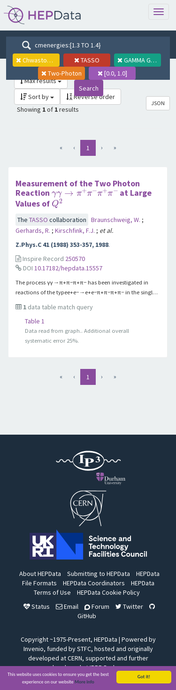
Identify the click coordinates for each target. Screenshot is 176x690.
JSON (158, 103)
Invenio (33, 648)
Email (67, 606)
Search (89, 88)
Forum (96, 606)
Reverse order (90, 96)
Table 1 (35, 321)
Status (36, 606)
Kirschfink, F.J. (75, 230)
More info (84, 683)
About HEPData (40, 573)
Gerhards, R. (33, 230)
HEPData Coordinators (94, 583)
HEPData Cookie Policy (108, 592)
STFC (84, 648)
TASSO (39, 219)
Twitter (129, 606)
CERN (75, 658)
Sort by (37, 96)
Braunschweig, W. (116, 219)
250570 (75, 258)
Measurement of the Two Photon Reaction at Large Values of (83, 193)
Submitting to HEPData (98, 573)
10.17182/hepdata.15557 (68, 268)
